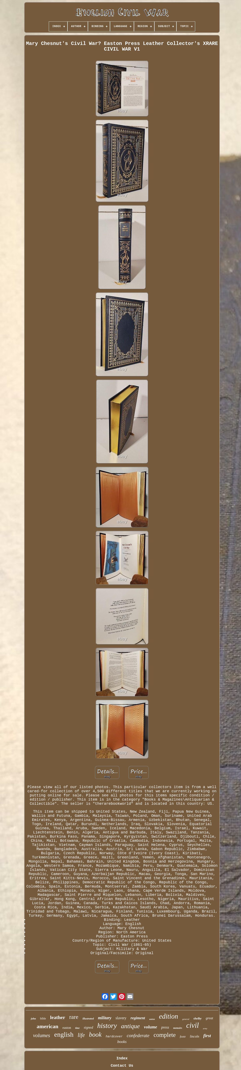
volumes (41, 1035)
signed (88, 1027)
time (77, 1028)
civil (192, 1025)
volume (150, 1026)
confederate (138, 1035)
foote (183, 1036)
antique (130, 1026)
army (205, 1028)
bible (43, 1018)
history (107, 1025)
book (95, 1034)
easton (66, 1027)
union (152, 1019)
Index (121, 1058)
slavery (121, 1018)
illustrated (88, 1018)
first (207, 1035)
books (121, 1041)
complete (165, 1035)
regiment (138, 1018)
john (33, 1018)
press (165, 1027)
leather (57, 1017)
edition (168, 1016)
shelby (198, 1018)
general (185, 1019)
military (104, 1017)
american (47, 1026)
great (209, 1018)
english (63, 1034)
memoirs (177, 1028)
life (81, 1035)
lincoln (194, 1036)
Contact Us (122, 1066)
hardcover (114, 1036)
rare (74, 1017)
